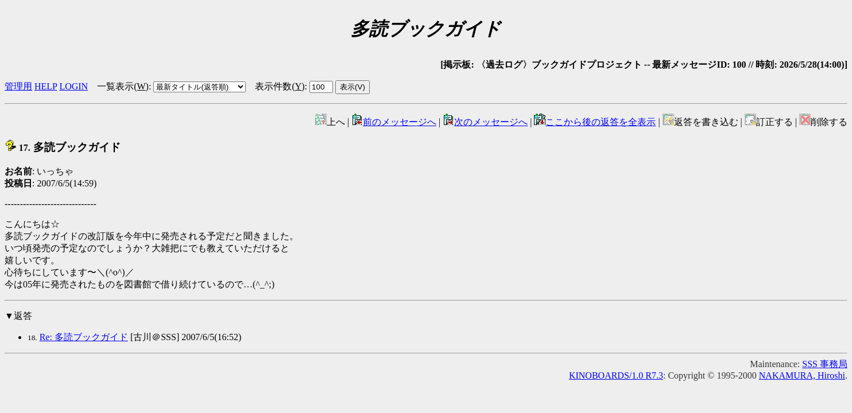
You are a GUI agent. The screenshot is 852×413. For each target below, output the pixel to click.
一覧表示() (123, 86)
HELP (45, 86)
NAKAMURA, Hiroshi (802, 375)
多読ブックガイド (63, 147)
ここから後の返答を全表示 (595, 122)
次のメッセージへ (485, 122)
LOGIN (73, 86)
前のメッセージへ (393, 122)
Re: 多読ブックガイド (84, 337)
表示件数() (279, 86)
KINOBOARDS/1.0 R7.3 (616, 375)
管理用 (18, 86)
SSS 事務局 (824, 364)
